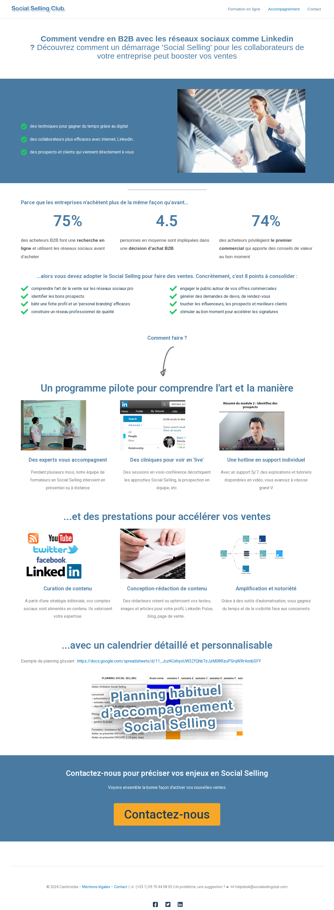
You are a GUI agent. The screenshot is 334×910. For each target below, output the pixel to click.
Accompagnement (284, 9)
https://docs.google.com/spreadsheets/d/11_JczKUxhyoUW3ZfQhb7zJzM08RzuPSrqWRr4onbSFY (169, 661)
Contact (314, 9)
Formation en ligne (244, 9)
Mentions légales (96, 887)
